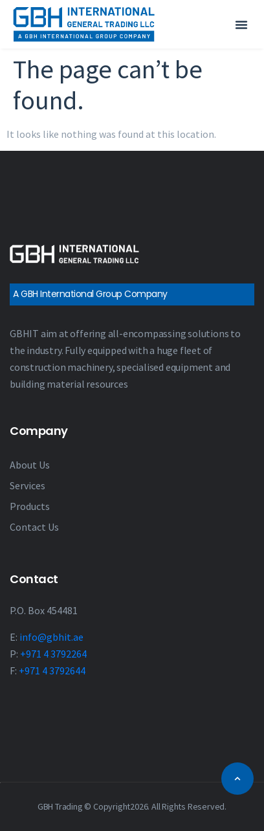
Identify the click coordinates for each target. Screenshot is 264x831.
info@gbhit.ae (51, 636)
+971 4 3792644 (52, 670)
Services (27, 485)
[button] (241, 24)
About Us (30, 464)
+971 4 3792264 (53, 653)
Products (30, 506)
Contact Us (34, 526)
